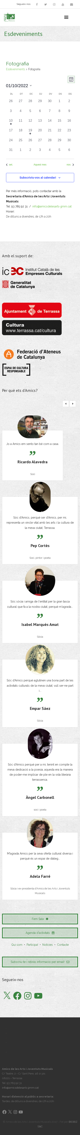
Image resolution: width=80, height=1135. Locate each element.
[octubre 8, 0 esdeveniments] (59, 113)
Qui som (16, 944)
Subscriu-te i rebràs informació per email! (40, 961)
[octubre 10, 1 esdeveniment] (11, 123)
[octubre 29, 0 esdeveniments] (59, 142)
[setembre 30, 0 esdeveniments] (50, 103)
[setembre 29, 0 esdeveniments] (40, 103)
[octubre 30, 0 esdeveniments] (69, 142)
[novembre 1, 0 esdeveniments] (20, 152)
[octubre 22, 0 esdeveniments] (59, 133)
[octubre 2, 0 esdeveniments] (69, 103)
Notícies (47, 944)
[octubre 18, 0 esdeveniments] (20, 133)
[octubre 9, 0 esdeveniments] (69, 113)
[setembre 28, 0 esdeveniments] (30, 103)
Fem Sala (40, 919)
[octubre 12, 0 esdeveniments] (30, 123)
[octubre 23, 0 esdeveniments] (69, 133)
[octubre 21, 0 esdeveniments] (50, 133)
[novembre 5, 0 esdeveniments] (59, 152)
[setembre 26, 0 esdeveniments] (11, 103)
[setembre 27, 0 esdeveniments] (20, 103)
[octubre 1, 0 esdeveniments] (59, 103)
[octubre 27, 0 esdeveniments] (40, 142)
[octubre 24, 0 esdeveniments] (11, 142)
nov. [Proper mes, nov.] (70, 164)
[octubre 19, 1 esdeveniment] (30, 133)
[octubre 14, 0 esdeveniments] (50, 123)
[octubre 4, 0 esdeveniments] (20, 113)
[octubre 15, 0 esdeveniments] (59, 123)
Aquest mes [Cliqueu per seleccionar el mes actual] (40, 164)
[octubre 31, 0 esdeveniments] (11, 152)
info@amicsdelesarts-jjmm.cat (52, 206)
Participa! (32, 944)
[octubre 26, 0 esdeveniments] (30, 142)
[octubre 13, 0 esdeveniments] (40, 123)
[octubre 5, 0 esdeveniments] (30, 113)
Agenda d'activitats (40, 932)
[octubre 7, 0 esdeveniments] (50, 113)
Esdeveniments (15, 69)
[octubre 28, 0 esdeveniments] (50, 142)
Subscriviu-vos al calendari (38, 177)
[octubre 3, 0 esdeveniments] (11, 113)
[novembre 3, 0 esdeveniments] (40, 152)
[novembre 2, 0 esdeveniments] (30, 152)
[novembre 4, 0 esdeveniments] (50, 152)
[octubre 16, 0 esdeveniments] (69, 123)
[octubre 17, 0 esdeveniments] (11, 133)
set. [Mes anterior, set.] (9, 164)
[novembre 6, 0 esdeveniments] (69, 152)
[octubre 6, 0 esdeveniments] (40, 113)
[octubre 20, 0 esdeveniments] (40, 133)
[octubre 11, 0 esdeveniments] (20, 123)
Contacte (63, 944)
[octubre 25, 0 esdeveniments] (20, 142)
